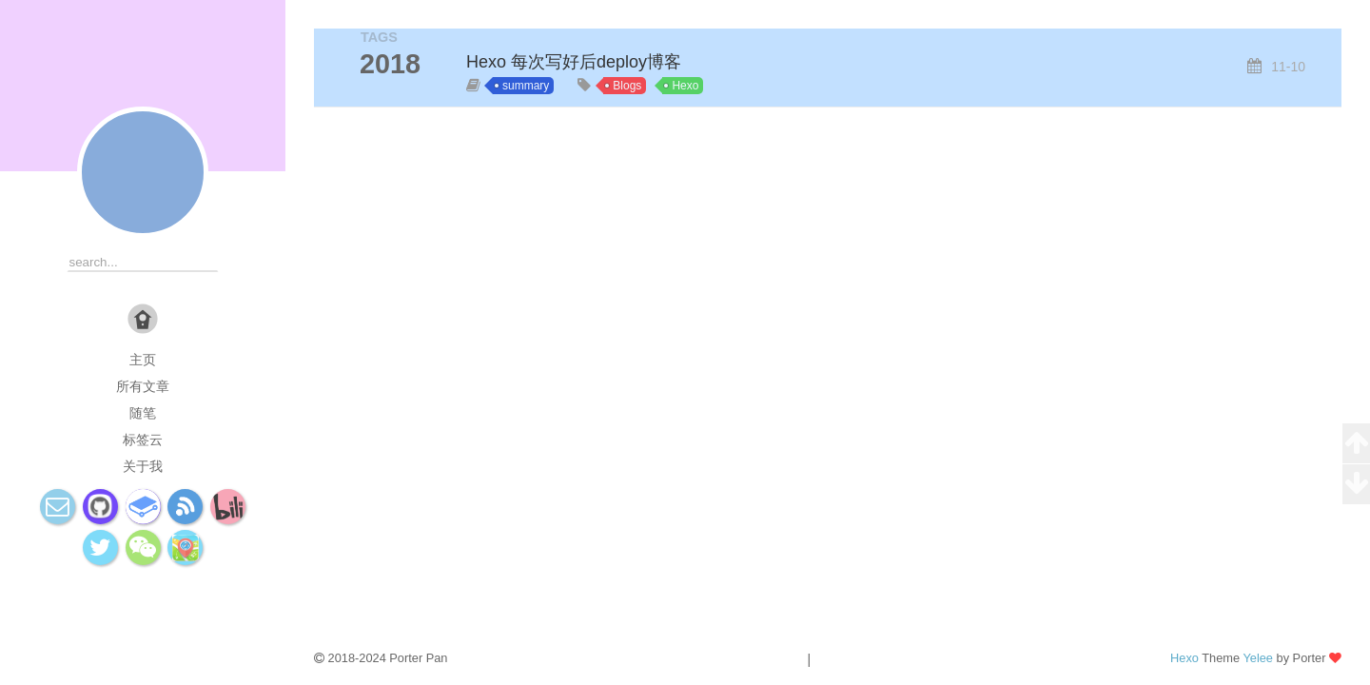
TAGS (379, 37)
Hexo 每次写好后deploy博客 (573, 61)
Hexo (685, 85)
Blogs (627, 85)
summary (525, 85)
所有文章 (142, 386)
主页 (142, 359)
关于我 (143, 466)
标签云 (143, 439)
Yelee (1258, 658)
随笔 (142, 413)
